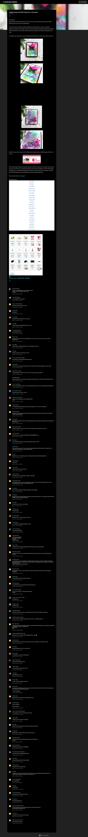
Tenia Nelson (31, 206)
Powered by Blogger (44, 835)
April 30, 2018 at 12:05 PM (17, 795)
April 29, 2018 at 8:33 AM (17, 683)
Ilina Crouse (32, 183)
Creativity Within (10, 2)
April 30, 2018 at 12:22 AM (17, 761)
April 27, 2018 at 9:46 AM (17, 374)
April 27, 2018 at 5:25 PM (17, 477)
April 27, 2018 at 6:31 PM (17, 505)
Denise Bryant (15, 551)
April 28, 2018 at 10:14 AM (17, 613)
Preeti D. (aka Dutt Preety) (17, 711)
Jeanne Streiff (31, 186)
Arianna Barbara (15, 390)
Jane (13, 323)
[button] (9, 16)
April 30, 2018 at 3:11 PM (17, 802)
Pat (13, 771)
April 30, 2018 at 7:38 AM (17, 775)
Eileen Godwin (31, 227)
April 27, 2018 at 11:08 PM (17, 548)
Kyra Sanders (31, 215)
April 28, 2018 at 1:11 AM (17, 565)
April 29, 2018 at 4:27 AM (17, 676)
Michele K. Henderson (16, 617)
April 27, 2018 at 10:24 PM (17, 532)
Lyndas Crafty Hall (16, 303)
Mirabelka (14, 603)
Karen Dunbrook (15, 589)
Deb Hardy (14, 568)
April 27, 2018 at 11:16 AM (17, 401)
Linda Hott (14, 433)
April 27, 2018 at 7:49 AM (17, 313)
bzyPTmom (14, 411)
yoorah (13, 522)
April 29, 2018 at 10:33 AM (17, 699)
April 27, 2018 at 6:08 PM (17, 491)
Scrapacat (14, 474)
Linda (13, 344)
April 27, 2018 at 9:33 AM (17, 367)
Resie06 (13, 576)
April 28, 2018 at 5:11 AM (17, 573)
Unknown (14, 404)
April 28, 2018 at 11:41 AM (17, 620)
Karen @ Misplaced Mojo (17, 751)
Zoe (13, 351)
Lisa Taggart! (22, 175)
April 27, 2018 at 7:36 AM (17, 307)
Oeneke (13, 653)
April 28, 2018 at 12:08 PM (17, 630)
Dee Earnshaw (15, 792)
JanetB (13, 364)
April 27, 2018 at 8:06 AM (17, 341)
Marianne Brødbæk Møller (17, 633)
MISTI (15, 278)
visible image (27, 278)
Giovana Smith (31, 197)
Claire (13, 813)
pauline (13, 310)
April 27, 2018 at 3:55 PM (17, 464)
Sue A (13, 488)
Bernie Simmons (15, 370)
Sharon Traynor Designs (17, 357)
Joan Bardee (32, 222)
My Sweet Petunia (31, 229)
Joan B (13, 317)
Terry (13, 673)
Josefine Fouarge (32, 199)
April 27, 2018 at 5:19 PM (17, 470)
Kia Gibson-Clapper (31, 190)
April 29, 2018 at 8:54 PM (17, 748)
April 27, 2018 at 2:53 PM (17, 450)
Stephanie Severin (31, 204)
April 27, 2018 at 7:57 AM (17, 327)
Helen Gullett (15, 745)
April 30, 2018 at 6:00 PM (17, 816)
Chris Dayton (31, 200)
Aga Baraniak (31, 224)
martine (13, 679)
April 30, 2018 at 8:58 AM (17, 782)
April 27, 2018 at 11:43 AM (17, 408)
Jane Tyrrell (32, 202)
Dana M (13, 545)
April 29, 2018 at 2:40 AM (17, 669)
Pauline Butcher (32, 195)
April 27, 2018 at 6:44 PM (17, 519)
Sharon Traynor (32, 188)
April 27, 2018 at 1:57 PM (17, 443)
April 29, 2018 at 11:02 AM (17, 707)
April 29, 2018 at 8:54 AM (17, 692)
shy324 (13, 695)
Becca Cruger (15, 384)
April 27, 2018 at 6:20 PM (17, 499)
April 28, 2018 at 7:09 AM (17, 594)
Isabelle (13, 446)
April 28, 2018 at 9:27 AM (17, 607)
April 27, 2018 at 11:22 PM (17, 556)
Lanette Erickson (32, 220)
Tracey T (14, 666)
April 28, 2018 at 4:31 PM (17, 656)
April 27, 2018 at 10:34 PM (17, 541)
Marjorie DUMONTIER (16, 805)
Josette (13, 717)
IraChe (13, 730)
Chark (13, 758)
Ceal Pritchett (31, 193)
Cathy (13, 494)
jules (13, 724)
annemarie (14, 702)
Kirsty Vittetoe (15, 659)
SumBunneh (14, 288)
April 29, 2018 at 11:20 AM (17, 714)
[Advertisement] (62, 48)
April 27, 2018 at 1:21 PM (17, 430)
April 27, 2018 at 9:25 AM (17, 354)
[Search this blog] (81, 2)
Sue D (13, 646)
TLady (13, 419)
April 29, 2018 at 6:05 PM (17, 734)
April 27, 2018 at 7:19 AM (17, 300)
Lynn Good (32, 217)
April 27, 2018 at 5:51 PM (17, 484)
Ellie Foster (14, 623)
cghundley (14, 535)
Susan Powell (15, 528)
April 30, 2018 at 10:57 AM (17, 789)
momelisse (14, 559)
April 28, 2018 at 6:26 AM (17, 579)
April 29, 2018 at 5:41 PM (17, 727)
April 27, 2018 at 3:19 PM (17, 457)
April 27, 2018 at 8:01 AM (17, 333)
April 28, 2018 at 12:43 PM (17, 636)
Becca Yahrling (15, 779)
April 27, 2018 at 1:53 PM (17, 436)
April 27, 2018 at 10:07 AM (17, 380)
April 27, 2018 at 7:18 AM (17, 294)
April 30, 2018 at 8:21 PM (17, 823)
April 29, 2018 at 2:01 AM (17, 663)
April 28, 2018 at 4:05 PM (17, 650)
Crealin (13, 686)
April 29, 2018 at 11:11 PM (17, 755)
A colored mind (15, 330)
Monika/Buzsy (15, 610)
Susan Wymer (31, 218)
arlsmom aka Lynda (16, 819)
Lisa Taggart (31, 184)
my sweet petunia (20, 278)
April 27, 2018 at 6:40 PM (17, 512)
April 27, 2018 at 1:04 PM (17, 423)
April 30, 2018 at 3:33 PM (17, 810)
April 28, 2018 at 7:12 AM (17, 600)
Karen (13, 799)
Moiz (13, 502)
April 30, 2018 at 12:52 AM (17, 768)
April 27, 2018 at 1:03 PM (17, 415)
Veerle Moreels (31, 181)
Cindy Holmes (15, 480)
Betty (13, 439)
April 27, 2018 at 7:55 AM (17, 320)
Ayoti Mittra (14, 737)
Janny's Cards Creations (17, 597)
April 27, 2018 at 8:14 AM (17, 347)
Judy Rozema (31, 226)
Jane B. (13, 467)
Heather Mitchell (32, 213)
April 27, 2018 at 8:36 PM (17, 525)
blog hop (11, 278)
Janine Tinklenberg (31, 208)
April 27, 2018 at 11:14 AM (17, 394)
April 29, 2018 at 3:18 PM (17, 721)
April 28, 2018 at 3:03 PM (17, 643)
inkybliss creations (16, 397)
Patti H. (13, 336)
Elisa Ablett (32, 209)
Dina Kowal (32, 211)
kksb (13, 785)
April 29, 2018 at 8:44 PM (17, 741)
